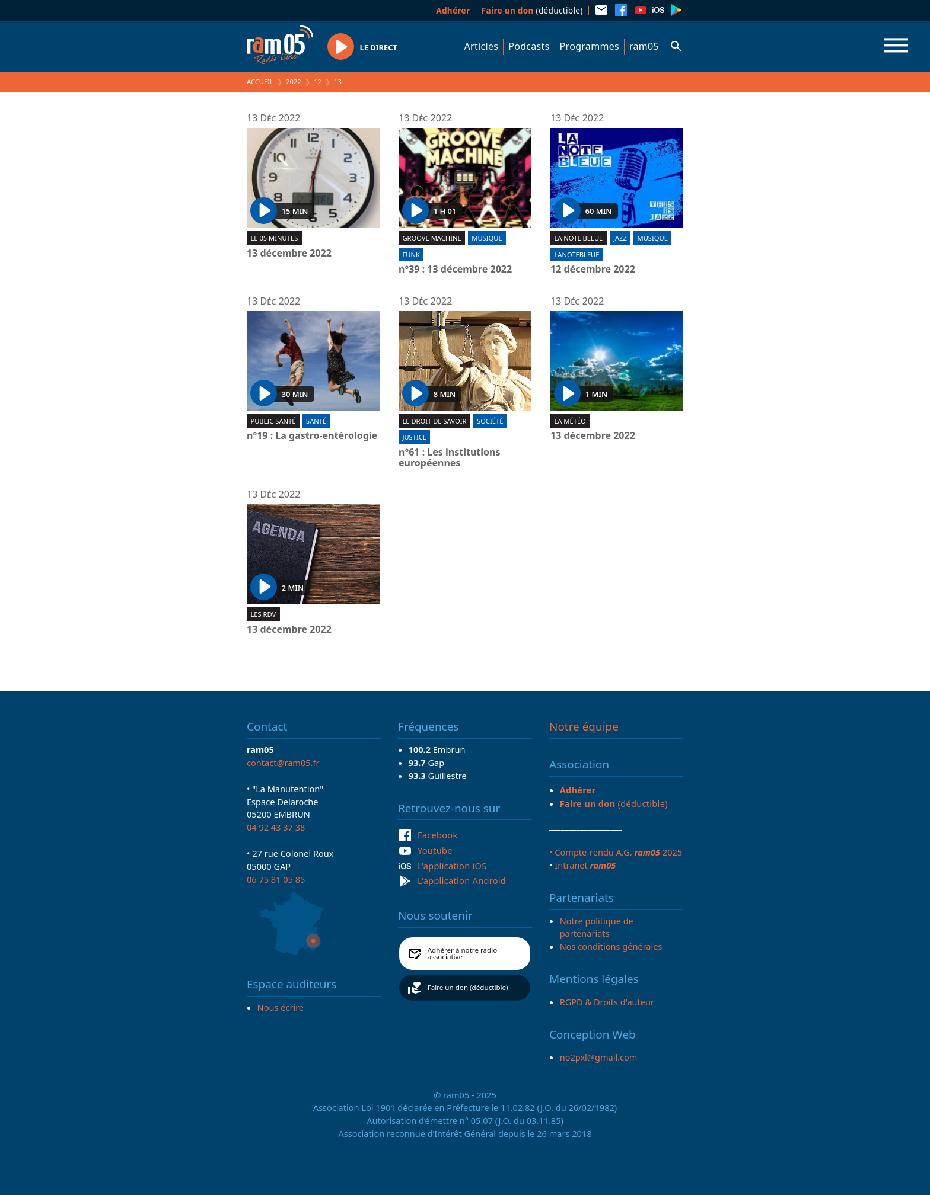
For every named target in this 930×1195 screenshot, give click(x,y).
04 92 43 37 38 (276, 827)
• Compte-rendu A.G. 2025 (615, 852)
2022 (293, 81)
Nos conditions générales (611, 946)
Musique (487, 237)
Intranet (585, 865)
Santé (316, 421)
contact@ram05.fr (283, 762)
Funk (410, 254)
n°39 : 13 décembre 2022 (455, 269)
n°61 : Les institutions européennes (449, 457)
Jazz (620, 237)
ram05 (644, 46)
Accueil (260, 81)
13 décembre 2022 (289, 253)
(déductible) (532, 10)
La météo (569, 421)
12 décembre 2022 (592, 269)
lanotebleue (576, 254)
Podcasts (528, 46)
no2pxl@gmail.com (599, 1057)
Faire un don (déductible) (468, 987)
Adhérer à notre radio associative (463, 954)
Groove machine (431, 237)
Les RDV (263, 614)
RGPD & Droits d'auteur (607, 1002)
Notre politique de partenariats (596, 927)
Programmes (589, 46)
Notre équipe (584, 726)
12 (317, 81)
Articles (481, 46)
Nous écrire (280, 1007)
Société (490, 421)
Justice (414, 436)
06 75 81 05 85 (276, 879)
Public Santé (272, 421)
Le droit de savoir (434, 421)
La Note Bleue (578, 237)
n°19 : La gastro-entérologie (312, 436)
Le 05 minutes (274, 237)
